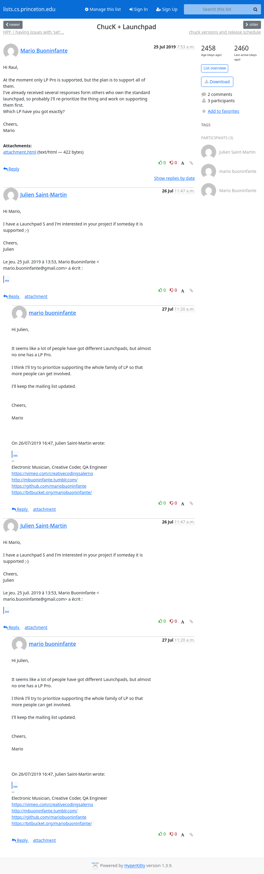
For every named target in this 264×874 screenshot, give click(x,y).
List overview (214, 68)
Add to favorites (220, 111)
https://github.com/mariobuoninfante (49, 486)
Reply (11, 169)
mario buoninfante (52, 312)
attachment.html (19, 152)
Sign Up (167, 9)
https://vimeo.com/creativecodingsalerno (52, 473)
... (7, 279)
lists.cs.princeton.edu (29, 9)
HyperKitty (134, 866)
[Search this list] (217, 9)
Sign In (138, 9)
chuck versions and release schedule (225, 32)
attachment (36, 296)
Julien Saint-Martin (43, 194)
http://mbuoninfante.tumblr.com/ (45, 480)
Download (217, 81)
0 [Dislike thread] (173, 162)
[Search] (255, 9)
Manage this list (103, 9)
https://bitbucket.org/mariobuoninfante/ (52, 492)
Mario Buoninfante (44, 50)
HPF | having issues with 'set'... (33, 32)
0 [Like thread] (163, 162)
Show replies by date (174, 178)
